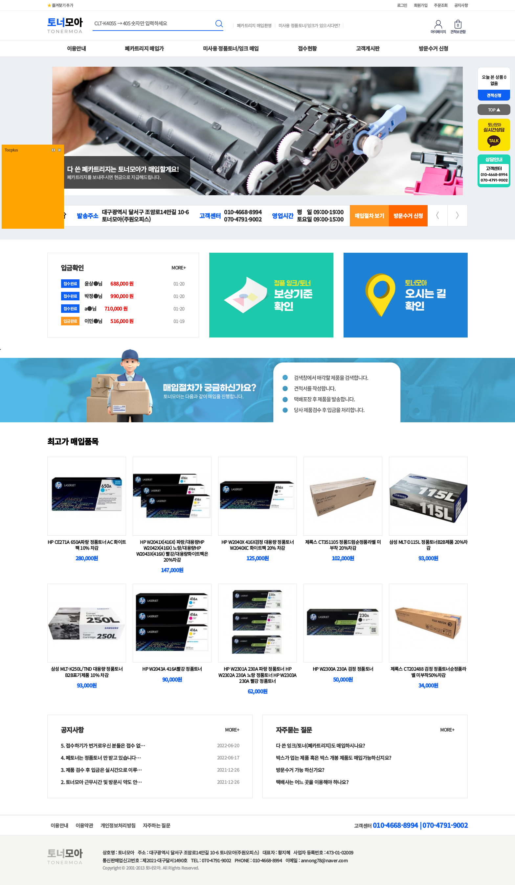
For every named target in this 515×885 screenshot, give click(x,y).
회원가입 (420, 5)
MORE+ (178, 267)
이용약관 (84, 825)
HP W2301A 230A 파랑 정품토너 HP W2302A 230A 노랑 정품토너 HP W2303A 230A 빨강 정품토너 (257, 674)
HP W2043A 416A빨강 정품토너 (172, 668)
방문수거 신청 (433, 48)
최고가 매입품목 (73, 441)
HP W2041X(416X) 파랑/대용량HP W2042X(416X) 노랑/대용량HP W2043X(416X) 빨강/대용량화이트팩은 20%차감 (172, 551)
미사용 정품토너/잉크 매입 (231, 48)
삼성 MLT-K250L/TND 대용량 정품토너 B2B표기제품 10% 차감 (87, 671)
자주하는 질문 (156, 825)
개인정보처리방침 (118, 825)
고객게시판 (368, 48)
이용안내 (76, 48)
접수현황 (307, 48)
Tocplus (11, 150)
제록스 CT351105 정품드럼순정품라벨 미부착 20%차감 (343, 545)
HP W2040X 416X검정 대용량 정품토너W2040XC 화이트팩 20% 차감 (257, 545)
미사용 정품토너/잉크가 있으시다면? (309, 25)
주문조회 (440, 5)
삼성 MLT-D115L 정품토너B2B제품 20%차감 (428, 545)
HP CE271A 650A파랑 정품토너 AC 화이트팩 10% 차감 (87, 545)
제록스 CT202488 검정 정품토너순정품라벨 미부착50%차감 (428, 671)
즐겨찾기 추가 (60, 5)
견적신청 (494, 95)
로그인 (402, 5)
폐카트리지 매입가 (144, 48)
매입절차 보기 (369, 216)
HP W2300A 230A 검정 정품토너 (343, 668)
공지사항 (461, 5)
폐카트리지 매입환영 (254, 25)
